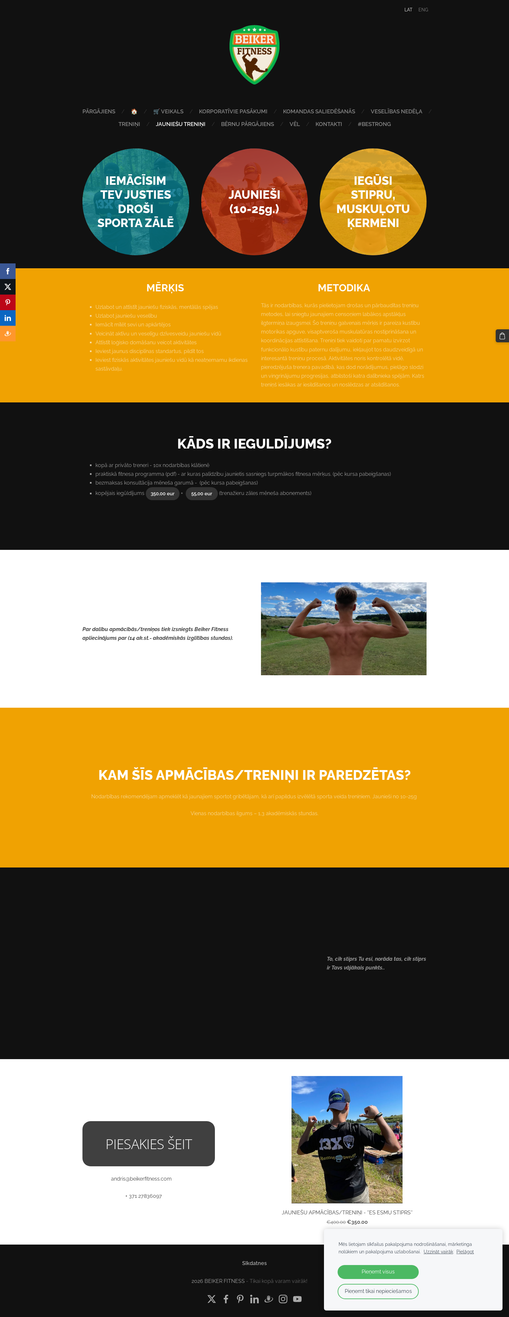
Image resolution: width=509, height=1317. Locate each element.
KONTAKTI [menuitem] (362, 124)
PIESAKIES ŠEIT (149, 1142)
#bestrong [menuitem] (407, 124)
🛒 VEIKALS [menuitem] (202, 111)
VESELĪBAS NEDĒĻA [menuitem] (110, 124)
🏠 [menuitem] (167, 111)
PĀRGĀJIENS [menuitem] (132, 111)
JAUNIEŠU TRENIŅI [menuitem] (214, 124)
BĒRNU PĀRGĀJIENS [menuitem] (281, 124)
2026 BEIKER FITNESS (218, 1279)
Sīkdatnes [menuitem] (254, 1261)
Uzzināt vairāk (438, 1251)
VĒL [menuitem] (328, 124)
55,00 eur (201, 492)
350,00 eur (163, 492)
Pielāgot (465, 1251)
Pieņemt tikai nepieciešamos (378, 1291)
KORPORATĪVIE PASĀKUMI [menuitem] (266, 111)
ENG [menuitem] (419, 9)
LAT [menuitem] (405, 9)
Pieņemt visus (378, 1272)
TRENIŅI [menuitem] (163, 124)
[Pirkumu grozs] (503, 335)
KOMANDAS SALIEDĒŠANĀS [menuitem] (353, 111)
